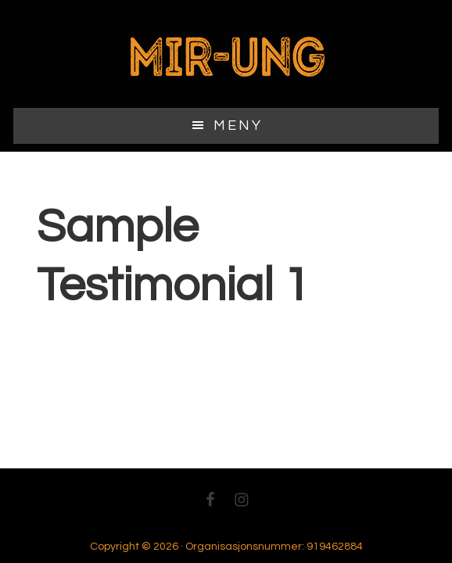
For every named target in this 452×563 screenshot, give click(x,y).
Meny (238, 125)
